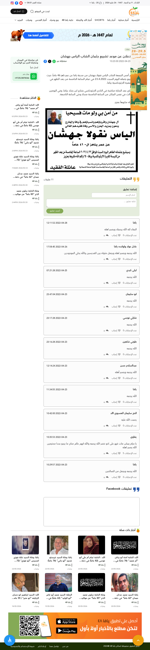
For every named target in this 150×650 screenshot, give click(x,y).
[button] (143, 32)
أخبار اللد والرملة (84, 20)
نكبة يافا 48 (67, 20)
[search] (40, 11)
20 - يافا (96, 2)
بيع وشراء (54, 20)
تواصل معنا (54, 646)
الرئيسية (136, 20)
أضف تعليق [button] (55, 210)
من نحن (65, 646)
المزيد (20, 20)
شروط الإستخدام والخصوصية (22, 646)
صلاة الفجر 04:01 (33, 2)
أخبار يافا (111, 20)
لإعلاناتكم (42, 646)
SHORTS (99, 20)
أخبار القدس (41, 20)
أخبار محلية (123, 20)
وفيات (29, 20)
